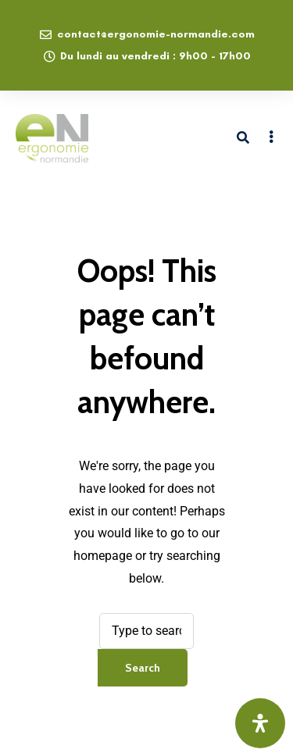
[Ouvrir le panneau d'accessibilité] (260, 723)
